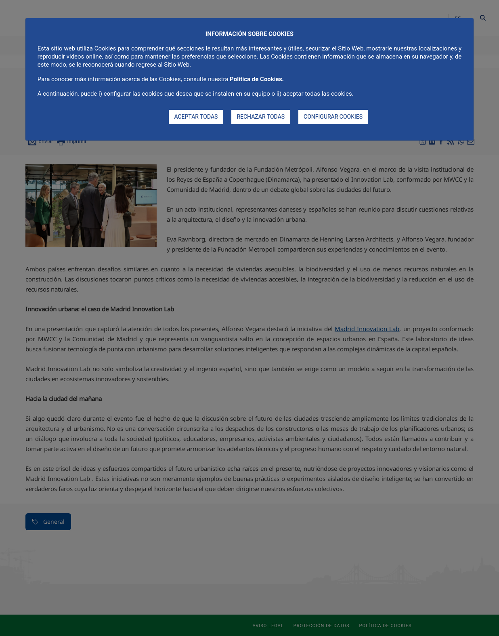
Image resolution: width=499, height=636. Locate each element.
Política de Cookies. (257, 79)
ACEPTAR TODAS (196, 116)
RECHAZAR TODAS (261, 116)
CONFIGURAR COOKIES (333, 116)
